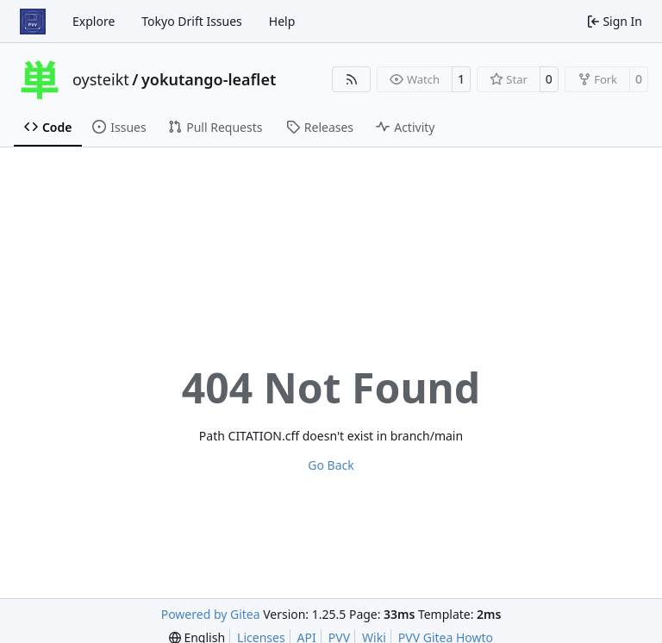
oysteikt (100, 79)
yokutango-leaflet (208, 79)
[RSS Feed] (352, 79)
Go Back (330, 465)
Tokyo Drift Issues (191, 21)
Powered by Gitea (210, 614)
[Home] (33, 21)
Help (282, 21)
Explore (93, 21)
